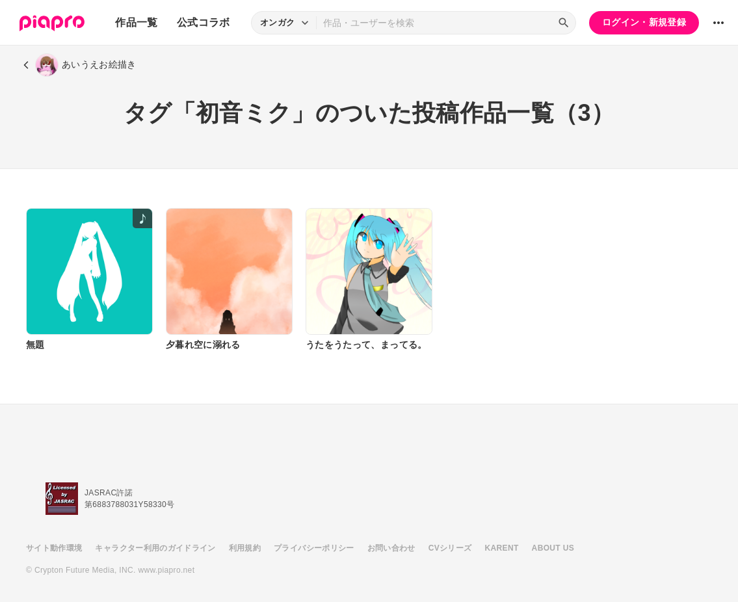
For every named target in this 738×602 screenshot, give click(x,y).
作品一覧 (136, 22)
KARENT (502, 548)
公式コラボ (203, 22)
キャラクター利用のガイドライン (155, 548)
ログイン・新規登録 (644, 22)
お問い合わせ (391, 548)
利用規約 (245, 548)
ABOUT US (553, 548)
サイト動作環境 (54, 548)
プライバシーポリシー (314, 548)
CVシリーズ (450, 548)
